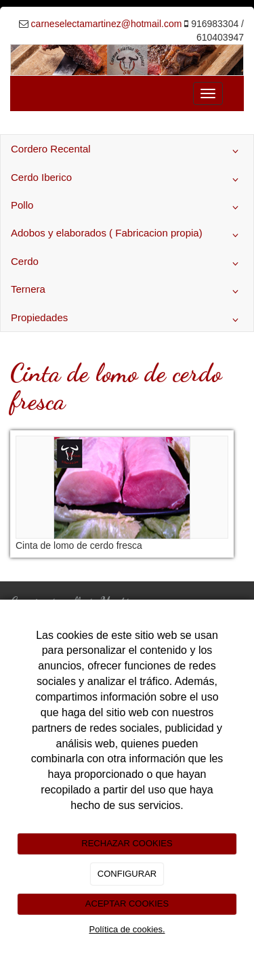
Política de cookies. (127, 929)
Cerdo (127, 263)
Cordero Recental (127, 151)
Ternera (127, 291)
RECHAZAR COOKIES (126, 843)
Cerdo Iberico (127, 179)
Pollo (127, 207)
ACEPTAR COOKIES (127, 903)
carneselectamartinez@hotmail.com (106, 23)
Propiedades (127, 319)
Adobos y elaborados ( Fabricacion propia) (127, 235)
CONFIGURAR (127, 874)
